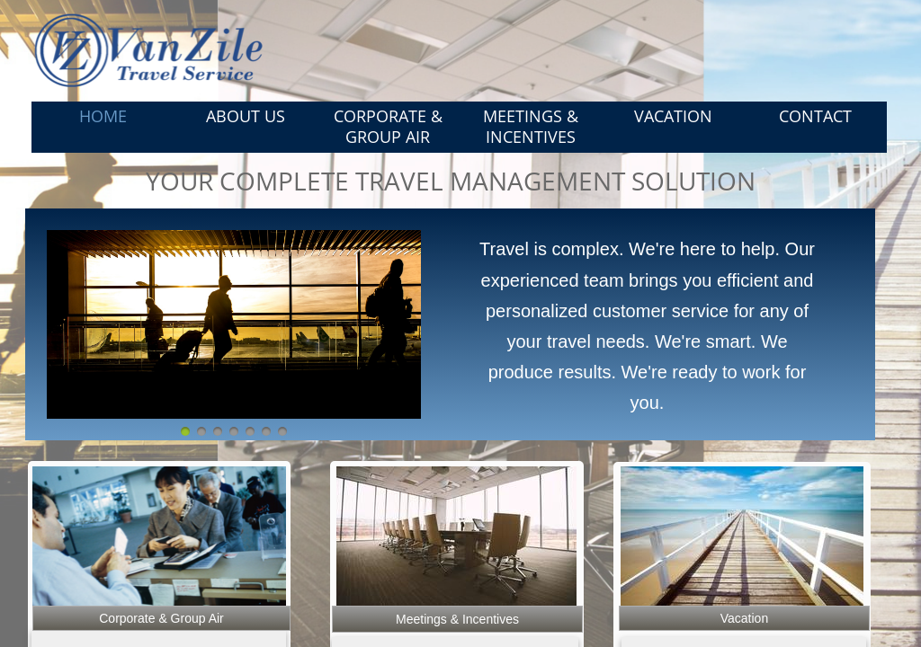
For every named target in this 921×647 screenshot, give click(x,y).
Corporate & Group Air (388, 126)
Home (103, 116)
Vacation (673, 116)
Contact (815, 116)
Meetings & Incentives (530, 126)
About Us (245, 116)
